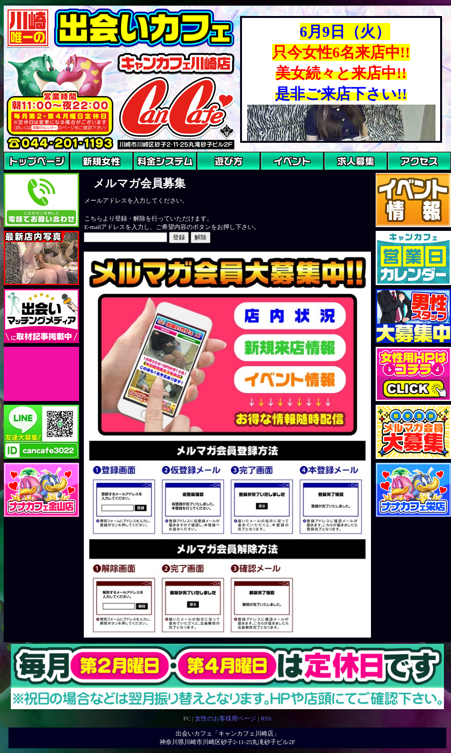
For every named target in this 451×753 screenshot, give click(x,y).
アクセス (399, 174)
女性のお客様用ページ (225, 718)
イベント (272, 174)
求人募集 (336, 174)
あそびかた (212, 174)
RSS (265, 718)
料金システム (151, 174)
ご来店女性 (85, 174)
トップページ (22, 174)
